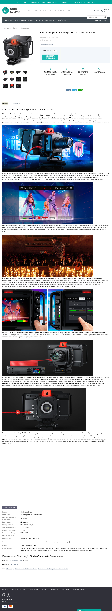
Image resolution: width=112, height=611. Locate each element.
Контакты (61, 10)
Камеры (16, 28)
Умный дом (61, 20)
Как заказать (6, 589)
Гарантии (13, 589)
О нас (68, 10)
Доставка (43, 10)
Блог (28, 10)
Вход (97, 10)
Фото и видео (20, 20)
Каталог (62, 589)
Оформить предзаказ (50, 57)
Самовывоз (52, 10)
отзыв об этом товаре (16, 560)
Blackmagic (10, 569)
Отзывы (14, 103)
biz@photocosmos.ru (9, 602)
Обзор (5, 103)
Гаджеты (39, 20)
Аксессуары (50, 20)
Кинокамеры (25, 28)
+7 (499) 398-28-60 (99, 20)
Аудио (31, 20)
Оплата (35, 10)
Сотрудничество (53, 589)
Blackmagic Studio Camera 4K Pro (26, 569)
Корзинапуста (106, 10)
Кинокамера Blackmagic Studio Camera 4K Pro (53, 569)
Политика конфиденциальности (75, 589)
